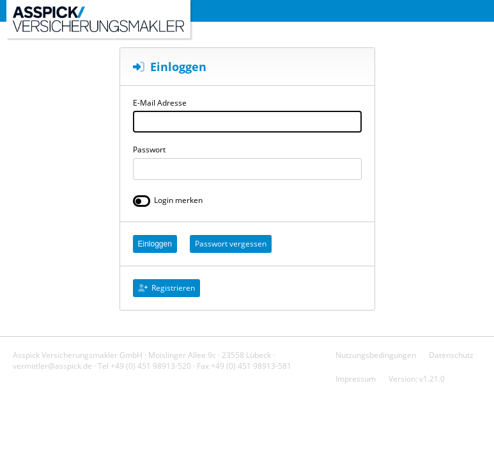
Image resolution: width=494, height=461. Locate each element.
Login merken (178, 200)
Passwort (149, 150)
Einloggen (155, 243)
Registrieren (166, 287)
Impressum (356, 378)
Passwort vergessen (230, 243)
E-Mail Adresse (160, 103)
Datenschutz (451, 355)
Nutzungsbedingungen (376, 355)
